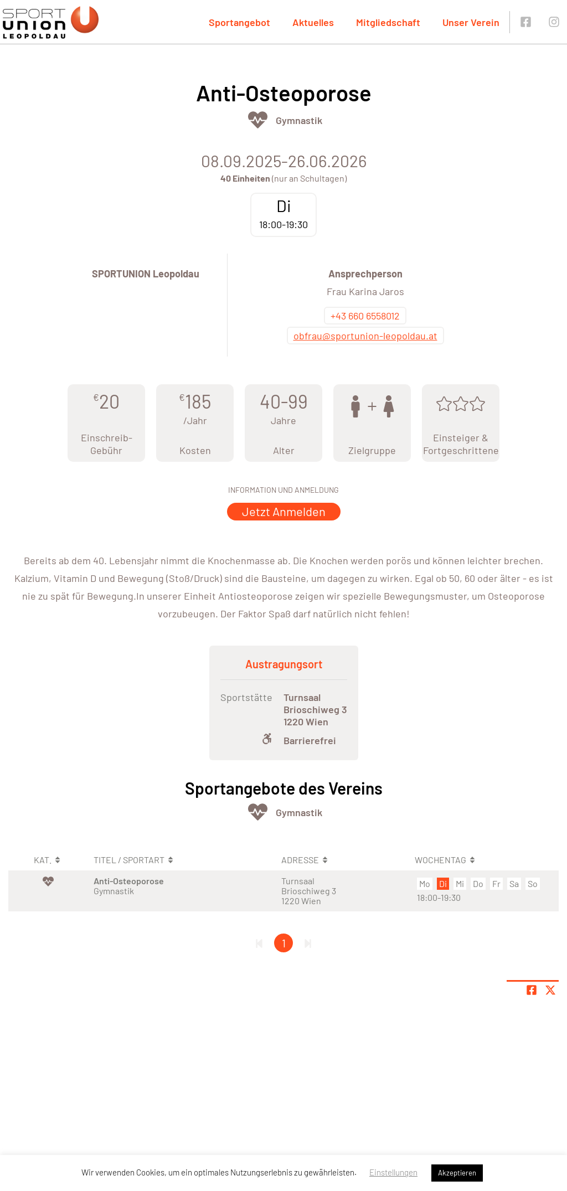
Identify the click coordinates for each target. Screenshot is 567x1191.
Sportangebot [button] (239, 22)
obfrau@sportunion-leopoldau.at (365, 335)
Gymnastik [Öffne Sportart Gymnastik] (299, 120)
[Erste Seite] (259, 943)
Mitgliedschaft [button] (388, 22)
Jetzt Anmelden (284, 511)
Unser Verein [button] (470, 22)
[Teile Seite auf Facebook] (531, 990)
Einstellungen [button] (393, 1172)
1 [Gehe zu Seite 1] (284, 943)
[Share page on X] (550, 990)
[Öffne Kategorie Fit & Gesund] (257, 120)
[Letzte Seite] (307, 943)
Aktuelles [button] (313, 22)
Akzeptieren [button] (457, 1172)
